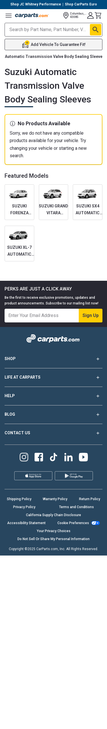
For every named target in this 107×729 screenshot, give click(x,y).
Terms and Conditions (76, 507)
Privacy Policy (24, 507)
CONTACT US (53, 433)
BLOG (53, 414)
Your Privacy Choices (53, 531)
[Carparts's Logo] (32, 15)
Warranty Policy (55, 499)
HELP (53, 396)
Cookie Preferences (73, 523)
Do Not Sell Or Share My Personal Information (53, 539)
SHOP (53, 359)
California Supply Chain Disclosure (53, 515)
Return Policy (89, 499)
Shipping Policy (19, 499)
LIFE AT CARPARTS (53, 377)
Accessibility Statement (26, 523)
